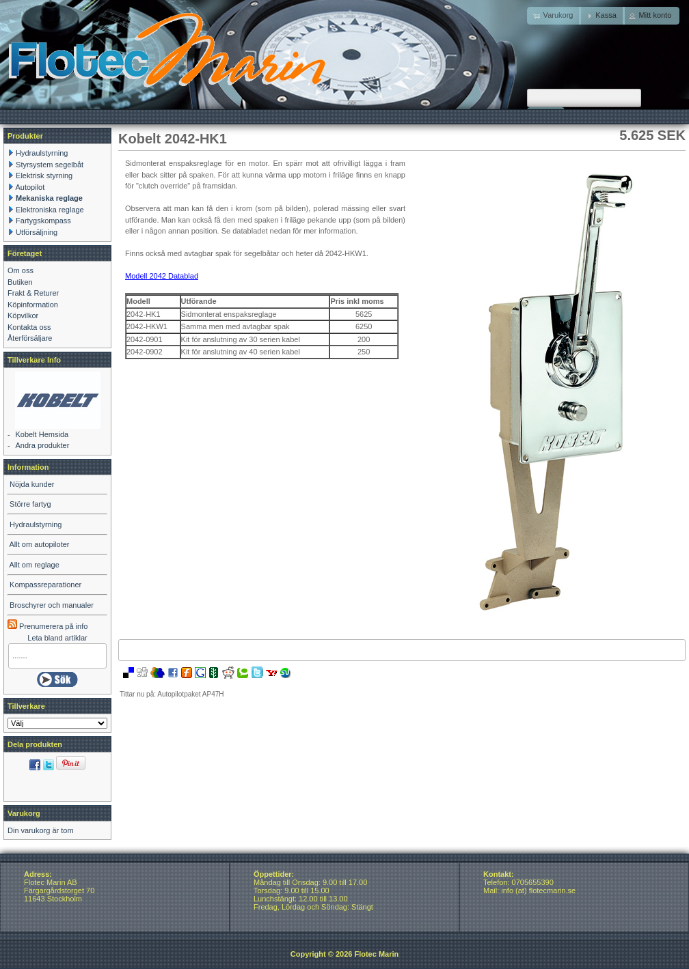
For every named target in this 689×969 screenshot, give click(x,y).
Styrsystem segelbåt (49, 164)
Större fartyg (30, 504)
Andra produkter (42, 445)
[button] (602, 16)
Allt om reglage (34, 565)
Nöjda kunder (32, 484)
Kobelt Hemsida (41, 434)
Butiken (20, 282)
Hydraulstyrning (42, 153)
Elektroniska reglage (50, 210)
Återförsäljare (30, 338)
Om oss (20, 270)
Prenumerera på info (47, 626)
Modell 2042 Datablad (161, 276)
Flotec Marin (376, 954)
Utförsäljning (36, 232)
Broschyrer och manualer (52, 605)
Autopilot (29, 187)
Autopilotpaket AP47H (190, 694)
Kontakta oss (29, 327)
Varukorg (24, 813)
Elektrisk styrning (44, 175)
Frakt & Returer (33, 293)
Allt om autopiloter (39, 544)
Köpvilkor (23, 315)
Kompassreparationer (45, 584)
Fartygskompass (43, 220)
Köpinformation (33, 304)
